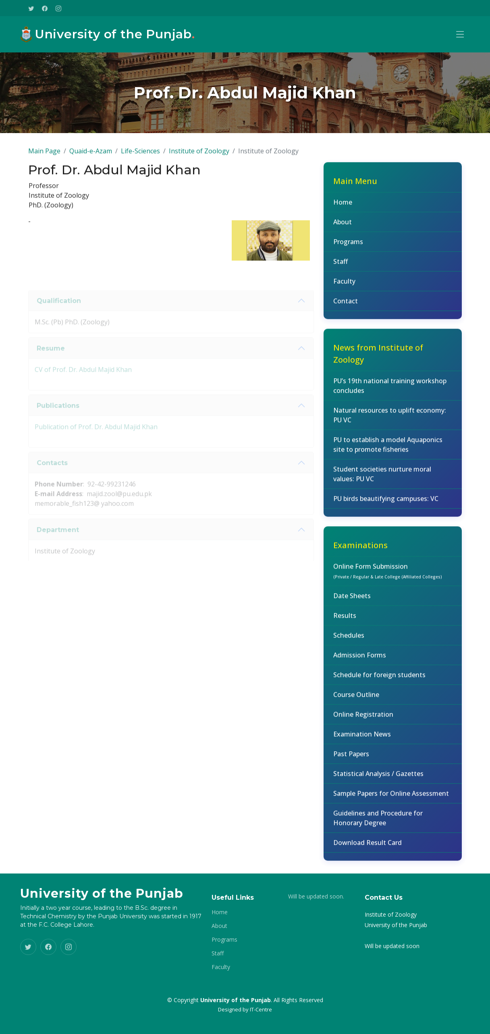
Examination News (362, 738)
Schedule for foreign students (379, 679)
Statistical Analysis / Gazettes (378, 777)
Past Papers (351, 758)
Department (58, 543)
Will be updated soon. (316, 896)
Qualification (59, 314)
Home (342, 206)
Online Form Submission (387, 575)
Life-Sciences (140, 155)
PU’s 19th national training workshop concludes (389, 390)
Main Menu (355, 185)
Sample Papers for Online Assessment (391, 797)
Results (344, 619)
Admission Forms (359, 659)
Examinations (360, 549)
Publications (58, 419)
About (342, 226)
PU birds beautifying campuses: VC (385, 502)
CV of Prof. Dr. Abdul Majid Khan (83, 383)
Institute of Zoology (199, 155)
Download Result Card (367, 846)
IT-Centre (261, 1009)
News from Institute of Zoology (378, 357)
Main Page (44, 155)
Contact (345, 305)
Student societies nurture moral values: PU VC (382, 478)
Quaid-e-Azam (90, 155)
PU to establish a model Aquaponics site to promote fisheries (387, 449)
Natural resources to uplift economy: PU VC (389, 419)
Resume (51, 361)
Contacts (52, 476)
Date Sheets (352, 600)
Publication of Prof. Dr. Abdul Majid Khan (96, 440)
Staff (340, 265)
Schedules (348, 639)
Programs (348, 246)
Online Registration (363, 718)
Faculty (344, 285)
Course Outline (356, 698)
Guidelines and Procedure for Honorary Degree (378, 822)
